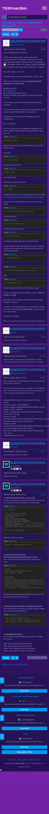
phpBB (42, 763)
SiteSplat (28, 763)
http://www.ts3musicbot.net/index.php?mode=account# (23, 197)
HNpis (15, 447)
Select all (13, 137)
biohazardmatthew (19, 373)
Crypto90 (16, 466)
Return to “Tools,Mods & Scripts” (14, 665)
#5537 (43, 337)
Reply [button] (6, 34)
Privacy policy (22, 760)
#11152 (43, 356)
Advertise (12, 760)
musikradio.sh (10, 91)
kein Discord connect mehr (26, 678)
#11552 (43, 451)
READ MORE (24, 691)
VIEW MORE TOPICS (24, 752)
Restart (25, 734)
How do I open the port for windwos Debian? (25, 696)
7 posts (43, 30)
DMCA (31, 760)
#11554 (43, 494)
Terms (37, 760)
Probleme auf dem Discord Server (25, 715)
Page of (35, 657)
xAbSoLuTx (17, 352)
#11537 (43, 378)
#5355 (43, 49)
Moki (14, 332)
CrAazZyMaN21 (19, 45)
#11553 (43, 473)
